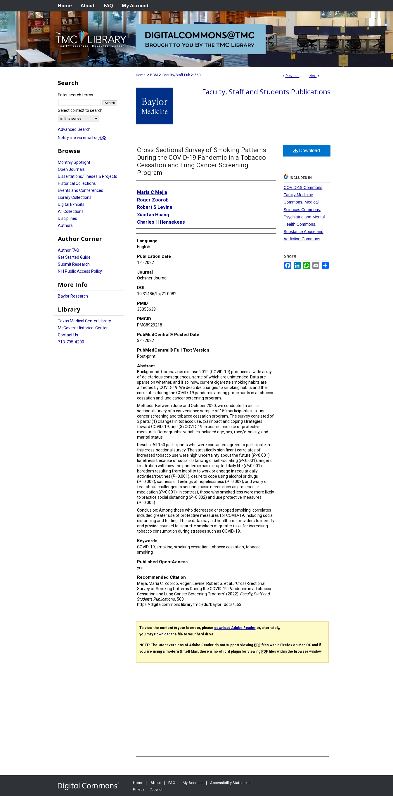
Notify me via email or (82, 137)
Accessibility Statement (230, 783)
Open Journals (71, 169)
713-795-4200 (71, 342)
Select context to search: (80, 110)
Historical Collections (77, 183)
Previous (292, 76)
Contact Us (68, 335)
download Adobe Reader (235, 628)
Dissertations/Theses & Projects (87, 176)
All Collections (71, 211)
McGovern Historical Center (83, 328)
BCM (154, 75)
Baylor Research (73, 296)
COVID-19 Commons (303, 187)
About (155, 783)
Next (313, 76)
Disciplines (67, 218)
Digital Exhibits (71, 204)
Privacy (138, 789)
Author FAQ (68, 250)
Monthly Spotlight (74, 162)
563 (198, 75)
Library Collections (74, 197)
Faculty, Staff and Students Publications (266, 91)
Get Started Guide (74, 257)
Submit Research (74, 264)
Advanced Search (74, 129)
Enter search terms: (76, 95)
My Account (193, 783)
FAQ (171, 783)
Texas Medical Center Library (84, 321)
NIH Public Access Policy (80, 271)
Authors (65, 225)
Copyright (157, 789)
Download (306, 150)
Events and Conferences (80, 190)
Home (141, 75)
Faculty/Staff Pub (176, 75)
